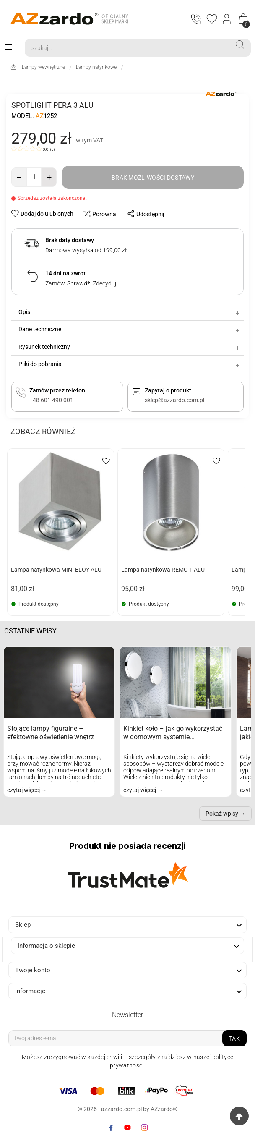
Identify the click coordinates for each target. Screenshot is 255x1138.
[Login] (227, 19)
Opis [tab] (129, 312)
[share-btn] (143, 213)
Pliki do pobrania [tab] (129, 364)
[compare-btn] (98, 213)
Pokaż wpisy (222, 813)
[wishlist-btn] (43, 213)
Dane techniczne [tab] (129, 329)
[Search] (127, 48)
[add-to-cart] (153, 177)
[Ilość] (34, 177)
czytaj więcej (24, 790)
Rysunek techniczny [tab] (129, 346)
